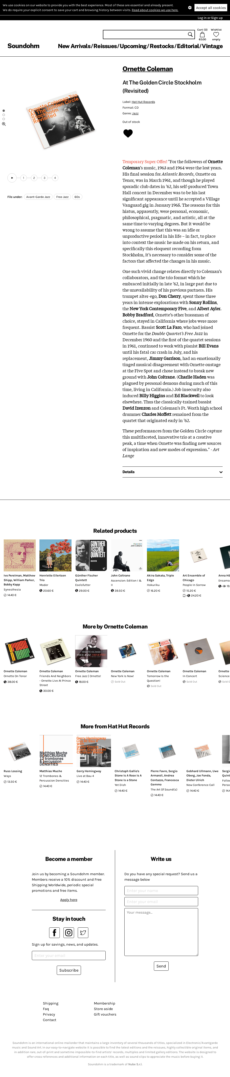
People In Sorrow (194, 585)
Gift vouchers (105, 1014)
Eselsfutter (82, 585)
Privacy (49, 1014)
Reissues (105, 46)
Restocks (162, 46)
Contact (49, 1020)
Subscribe (68, 970)
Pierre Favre (159, 771)
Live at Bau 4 (85, 776)
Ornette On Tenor (15, 676)
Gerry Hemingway (89, 771)
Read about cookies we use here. (155, 10)
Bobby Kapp (12, 584)
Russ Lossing (13, 771)
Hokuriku (153, 585)
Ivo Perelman (13, 575)
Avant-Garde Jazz (38, 197)
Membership (104, 1003)
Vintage (212, 46)
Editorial (188, 46)
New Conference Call (200, 785)
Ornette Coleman (147, 68)
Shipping (50, 1003)
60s (77, 197)
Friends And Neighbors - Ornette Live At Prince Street (55, 680)
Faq (46, 1009)
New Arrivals (74, 46)
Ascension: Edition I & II (126, 583)
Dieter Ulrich (195, 780)
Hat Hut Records (143, 102)
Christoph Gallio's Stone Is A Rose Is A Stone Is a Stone (128, 775)
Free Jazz (62, 197)
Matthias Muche (50, 771)
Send (161, 966)
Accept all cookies (211, 8)
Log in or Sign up (210, 18)
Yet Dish (120, 785)
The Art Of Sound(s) (164, 789)
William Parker (23, 580)
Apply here (68, 900)
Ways (7, 776)
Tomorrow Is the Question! (158, 678)
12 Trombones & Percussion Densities (54, 778)
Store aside (103, 1009)
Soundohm (23, 45)
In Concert (190, 676)
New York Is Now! (122, 676)
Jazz (135, 113)
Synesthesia (12, 589)
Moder (43, 585)
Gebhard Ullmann (198, 771)
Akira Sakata (156, 575)
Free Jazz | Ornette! (88, 676)
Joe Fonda (203, 775)
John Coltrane (120, 575)
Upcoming (133, 46)
